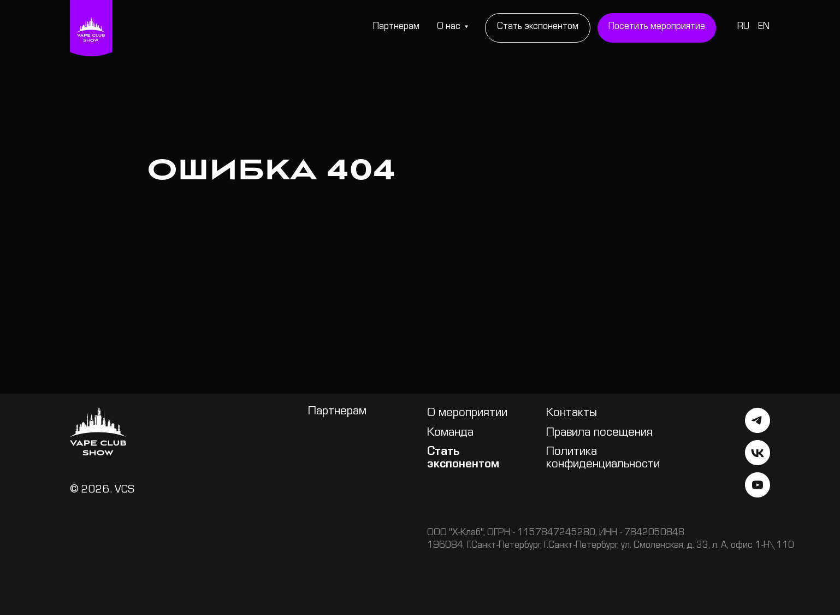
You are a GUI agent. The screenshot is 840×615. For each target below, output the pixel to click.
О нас (448, 27)
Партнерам (396, 27)
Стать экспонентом (463, 459)
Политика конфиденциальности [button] (603, 459)
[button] (657, 28)
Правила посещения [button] (599, 433)
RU (743, 27)
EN (764, 27)
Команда (450, 433)
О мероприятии (467, 414)
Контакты (571, 414)
